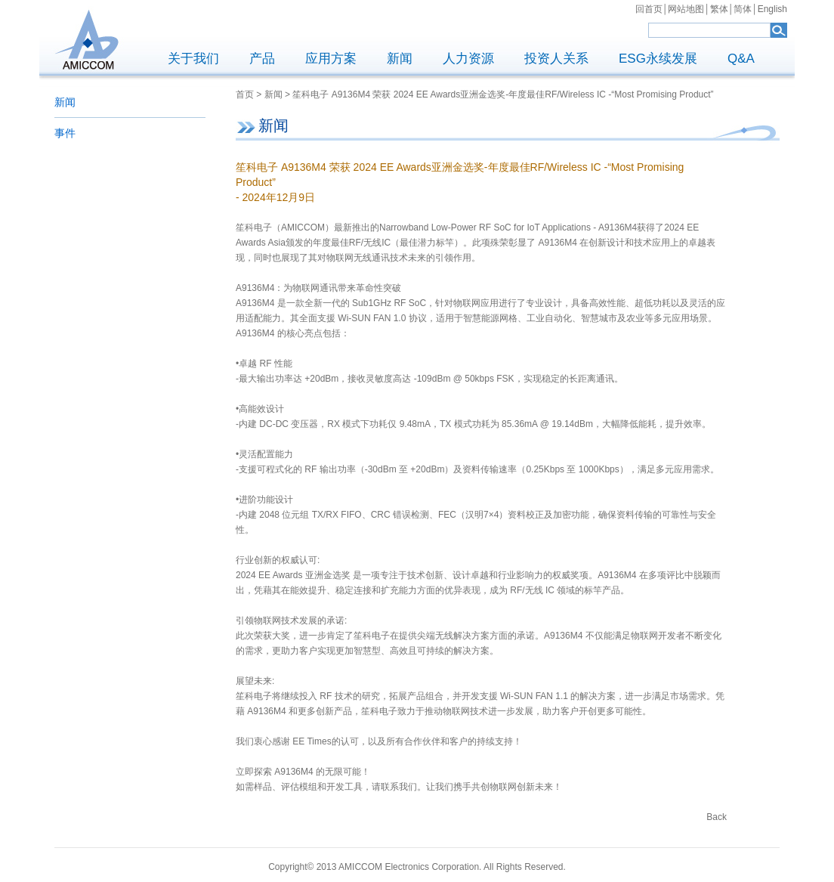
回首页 (649, 9)
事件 (65, 133)
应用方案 (331, 58)
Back (716, 817)
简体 (743, 9)
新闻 (399, 58)
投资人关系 (556, 58)
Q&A (741, 58)
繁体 (719, 9)
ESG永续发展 (658, 58)
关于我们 (193, 58)
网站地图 (686, 9)
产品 (262, 58)
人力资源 (468, 58)
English (772, 9)
